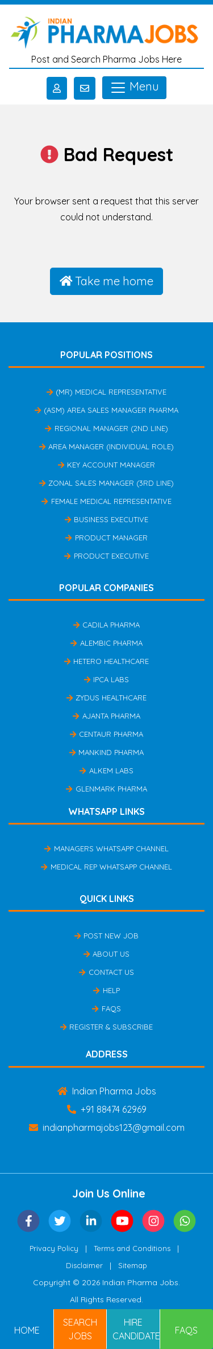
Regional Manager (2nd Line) (106, 428)
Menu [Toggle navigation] (134, 87)
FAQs (106, 1008)
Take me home (107, 281)
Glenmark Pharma (106, 788)
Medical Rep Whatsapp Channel (106, 866)
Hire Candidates (136, 1329)
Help (106, 990)
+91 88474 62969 (107, 1109)
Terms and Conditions (132, 1248)
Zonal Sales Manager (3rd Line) (106, 482)
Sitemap (132, 1265)
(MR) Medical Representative (106, 391)
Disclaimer (84, 1265)
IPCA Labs (106, 679)
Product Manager (106, 537)
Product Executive (106, 555)
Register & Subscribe (106, 1026)
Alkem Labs (106, 770)
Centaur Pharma (106, 734)
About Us (106, 953)
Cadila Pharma (106, 624)
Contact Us (106, 972)
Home (27, 1330)
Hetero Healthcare (106, 661)
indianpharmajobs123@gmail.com (107, 1127)
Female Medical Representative (106, 501)
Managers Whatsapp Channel (106, 848)
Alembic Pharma (106, 642)
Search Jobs (80, 1329)
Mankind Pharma (106, 752)
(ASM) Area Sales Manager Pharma (106, 410)
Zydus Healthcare (106, 697)
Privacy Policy (54, 1248)
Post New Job (106, 935)
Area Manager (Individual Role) (106, 446)
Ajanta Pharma (106, 715)
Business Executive (106, 519)
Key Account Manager (106, 464)
